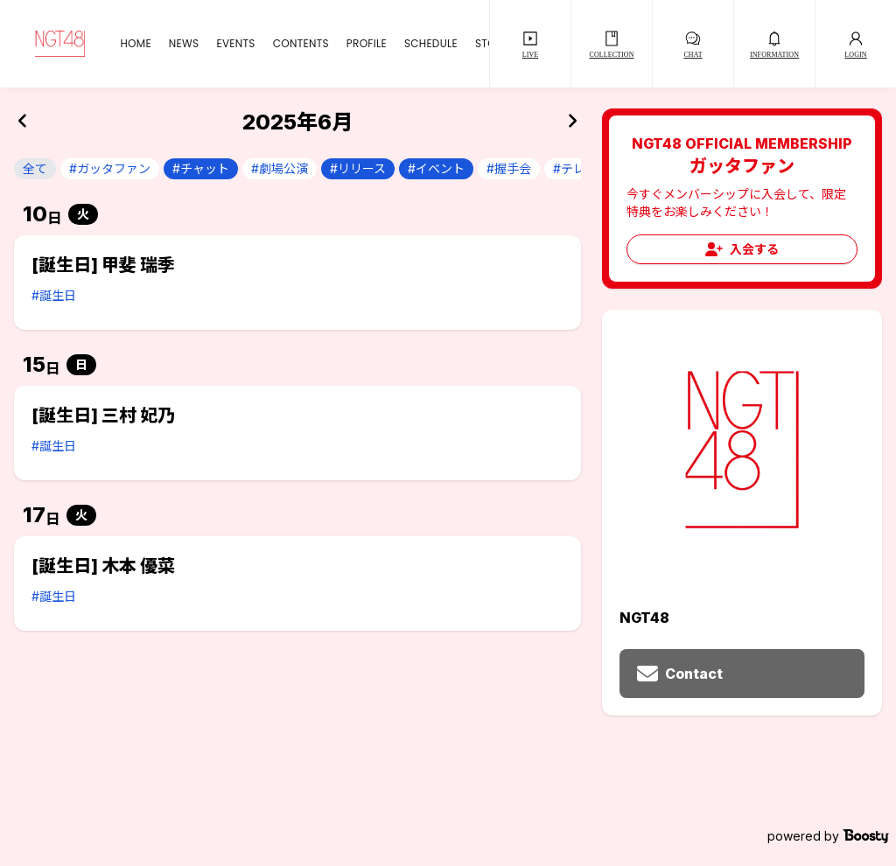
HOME (135, 43)
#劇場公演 (279, 168)
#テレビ (575, 168)
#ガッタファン (109, 168)
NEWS (184, 43)
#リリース (358, 168)
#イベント (436, 168)
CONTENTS (301, 43)
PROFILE (366, 43)
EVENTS (235, 43)
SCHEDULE (431, 43)
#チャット (200, 168)
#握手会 (508, 168)
